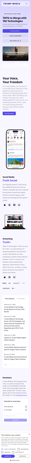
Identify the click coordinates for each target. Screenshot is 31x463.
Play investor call (15, 40)
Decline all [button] (22, 456)
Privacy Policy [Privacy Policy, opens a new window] (4, 446)
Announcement (15, 31)
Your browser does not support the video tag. (15, 53)
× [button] (29, 434)
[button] (15, 460)
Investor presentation (15, 36)
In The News (21, 299)
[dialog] (15, 448)
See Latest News (9, 113)
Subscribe (15, 420)
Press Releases (9, 299)
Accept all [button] (8, 456)
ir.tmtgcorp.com (21, 395)
